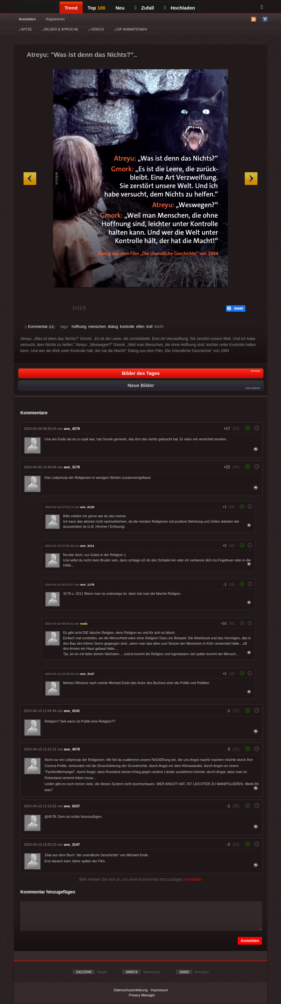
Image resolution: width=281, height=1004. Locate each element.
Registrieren (55, 19)
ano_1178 (87, 584)
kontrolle (127, 326)
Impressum (159, 990)
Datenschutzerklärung (130, 990)
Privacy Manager (142, 995)
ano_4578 (72, 749)
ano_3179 (72, 467)
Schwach (56, 309)
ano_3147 (87, 673)
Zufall (144, 7)
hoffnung (79, 326)
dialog (113, 326)
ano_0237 (72, 806)
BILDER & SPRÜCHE (60, 29)
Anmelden (27, 19)
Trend (71, 7)
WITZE (25, 29)
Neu (119, 7)
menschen (97, 326)
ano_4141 (72, 711)
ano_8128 (87, 507)
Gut (32, 309)
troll (150, 326)
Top (97, 7)
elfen (140, 326)
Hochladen (179, 7)
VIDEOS (96, 29)
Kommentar (39, 326)
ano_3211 (87, 545)
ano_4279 (72, 429)
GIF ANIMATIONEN (130, 29)
